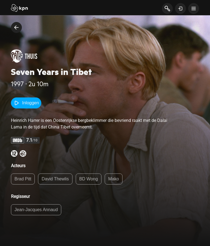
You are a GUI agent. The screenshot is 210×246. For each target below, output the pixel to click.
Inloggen (26, 103)
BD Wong (88, 179)
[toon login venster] (180, 8)
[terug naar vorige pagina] (16, 27)
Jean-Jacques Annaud (36, 209)
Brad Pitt (22, 179)
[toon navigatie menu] (193, 8)
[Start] (19, 8)
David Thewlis (55, 179)
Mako (113, 179)
